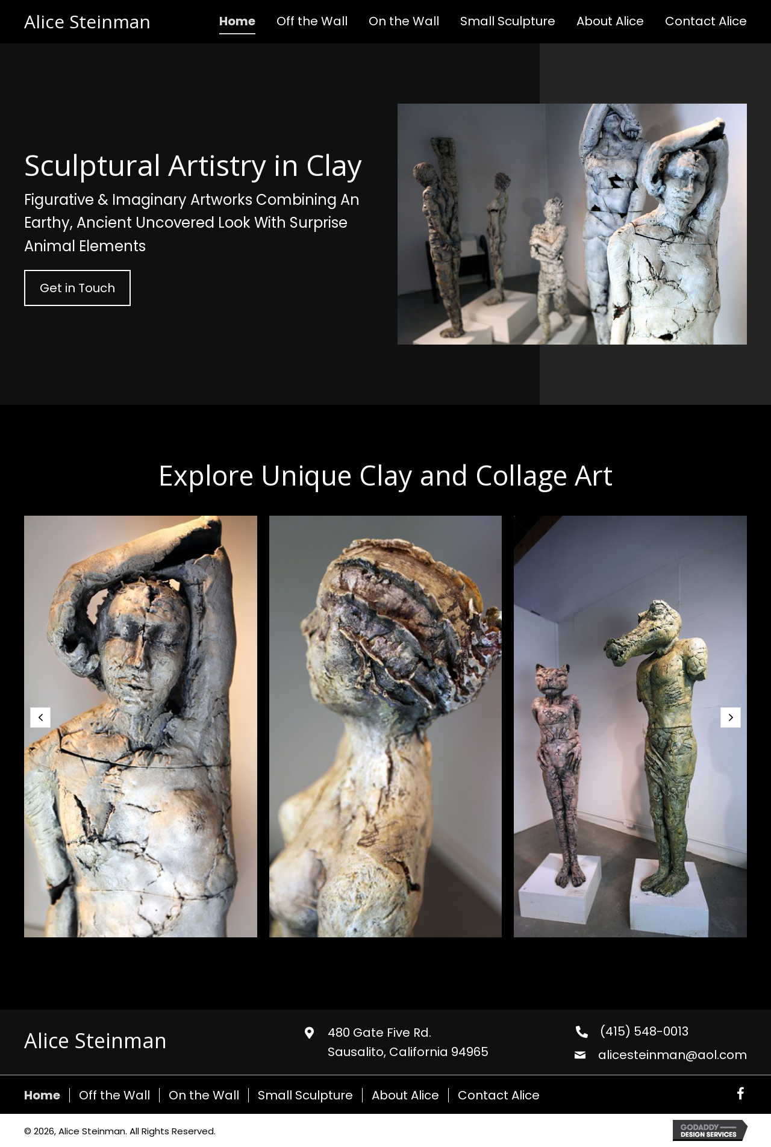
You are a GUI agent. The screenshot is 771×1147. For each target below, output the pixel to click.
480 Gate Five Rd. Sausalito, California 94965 (408, 1042)
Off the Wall (114, 1095)
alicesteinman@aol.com (672, 1054)
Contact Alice (499, 1095)
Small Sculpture (305, 1095)
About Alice (405, 1095)
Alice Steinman (87, 21)
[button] (77, 288)
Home (42, 1095)
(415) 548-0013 (644, 1031)
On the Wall (204, 1095)
